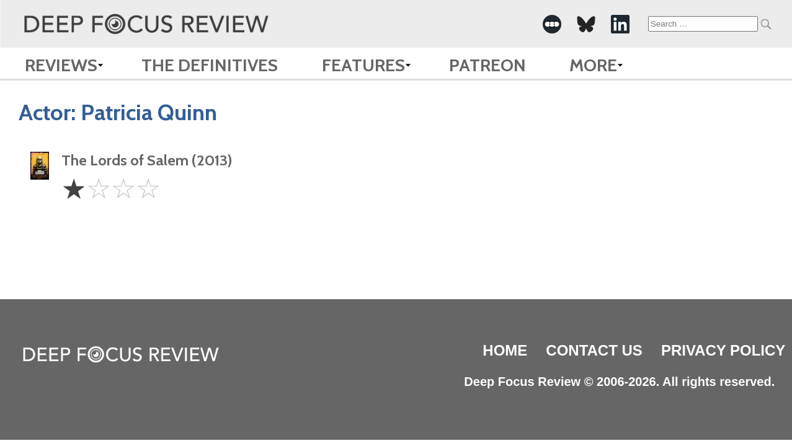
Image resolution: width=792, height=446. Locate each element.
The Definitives (209, 65)
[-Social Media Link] (552, 24)
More (593, 65)
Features (363, 65)
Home (505, 350)
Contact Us (594, 350)
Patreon (487, 65)
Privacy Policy (723, 350)
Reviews (61, 65)
